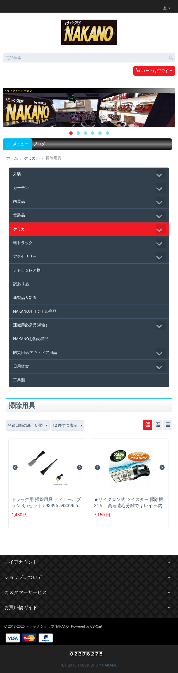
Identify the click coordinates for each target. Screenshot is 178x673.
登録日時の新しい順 (28, 425)
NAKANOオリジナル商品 (34, 311)
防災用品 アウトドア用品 (35, 352)
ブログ (39, 144)
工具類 (19, 380)
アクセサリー (25, 256)
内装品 (19, 201)
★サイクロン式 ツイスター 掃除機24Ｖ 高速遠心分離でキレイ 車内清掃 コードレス (128, 505)
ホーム (12, 158)
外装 (17, 174)
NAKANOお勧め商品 (31, 338)
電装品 (19, 215)
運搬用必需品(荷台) (30, 325)
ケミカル (32, 158)
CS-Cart (96, 626)
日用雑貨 (21, 366)
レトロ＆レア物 (27, 270)
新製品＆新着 (25, 297)
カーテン (21, 187)
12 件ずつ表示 (67, 425)
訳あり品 (21, 284)
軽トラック (23, 242)
